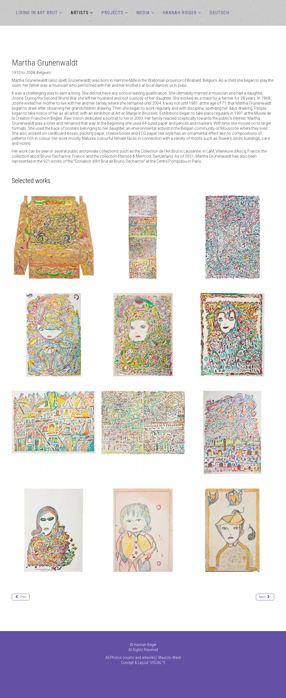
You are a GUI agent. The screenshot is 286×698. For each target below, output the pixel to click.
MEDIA (143, 12)
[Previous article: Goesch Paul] (21, 597)
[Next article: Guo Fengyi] (265, 597)
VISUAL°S (157, 662)
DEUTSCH (219, 12)
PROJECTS (112, 12)
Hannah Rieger (180, 12)
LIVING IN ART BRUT (37, 12)
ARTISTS (80, 12)
